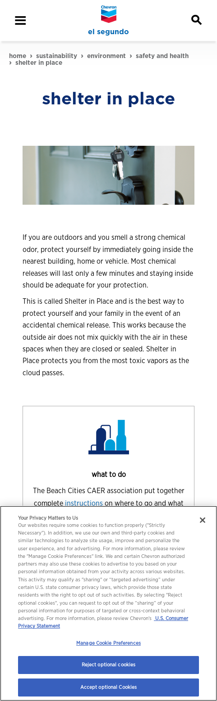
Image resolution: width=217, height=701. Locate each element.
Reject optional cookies (109, 664)
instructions (85, 503)
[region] (108, 603)
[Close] (202, 520)
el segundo (108, 32)
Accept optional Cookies (108, 687)
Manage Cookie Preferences (108, 643)
